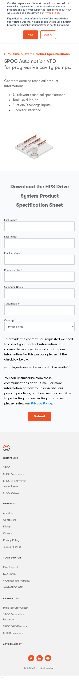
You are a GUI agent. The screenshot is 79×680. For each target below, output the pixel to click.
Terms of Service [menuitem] (12, 546)
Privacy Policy (52, 12)
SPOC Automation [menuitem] (13, 474)
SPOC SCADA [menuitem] (11, 492)
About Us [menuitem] (8, 513)
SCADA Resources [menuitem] (13, 633)
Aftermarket (12, 644)
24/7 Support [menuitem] (10, 567)
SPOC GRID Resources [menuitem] (15, 626)
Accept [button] (30, 34)
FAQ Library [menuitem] (9, 573)
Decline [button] (48, 34)
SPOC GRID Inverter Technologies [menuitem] (14, 483)
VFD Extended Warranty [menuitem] (16, 580)
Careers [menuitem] (7, 533)
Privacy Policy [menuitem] (11, 540)
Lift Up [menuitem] (7, 526)
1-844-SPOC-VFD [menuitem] (13, 587)
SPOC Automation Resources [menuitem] (13, 617)
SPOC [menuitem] (6, 467)
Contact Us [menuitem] (9, 519)
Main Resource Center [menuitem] (15, 607)
